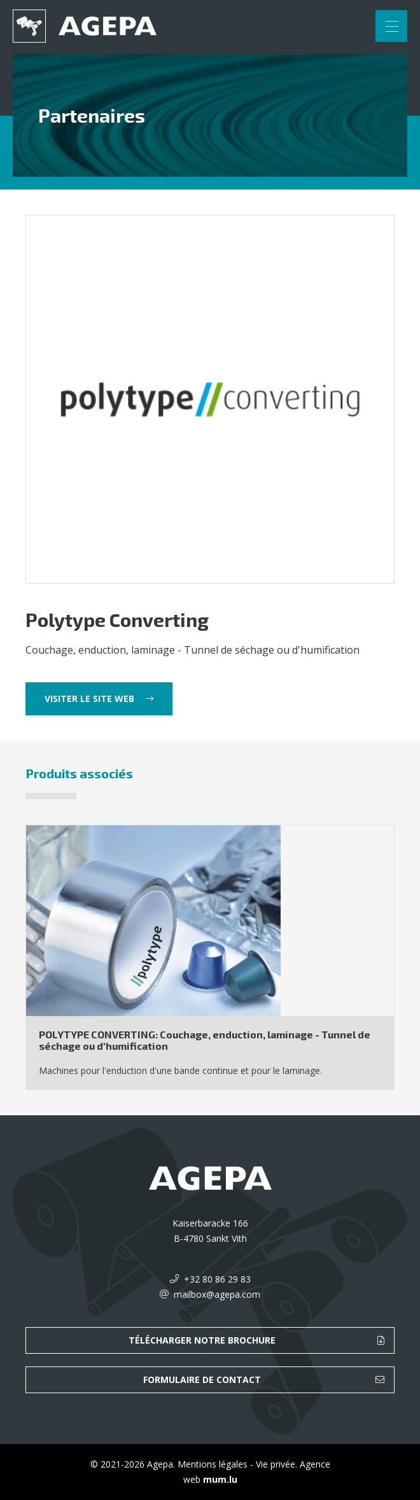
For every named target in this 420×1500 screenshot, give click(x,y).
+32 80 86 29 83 (217, 1279)
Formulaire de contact (202, 1379)
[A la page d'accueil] (85, 26)
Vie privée (275, 1464)
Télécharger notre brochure (202, 1340)
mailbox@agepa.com (217, 1294)
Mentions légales (213, 1464)
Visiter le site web (89, 698)
